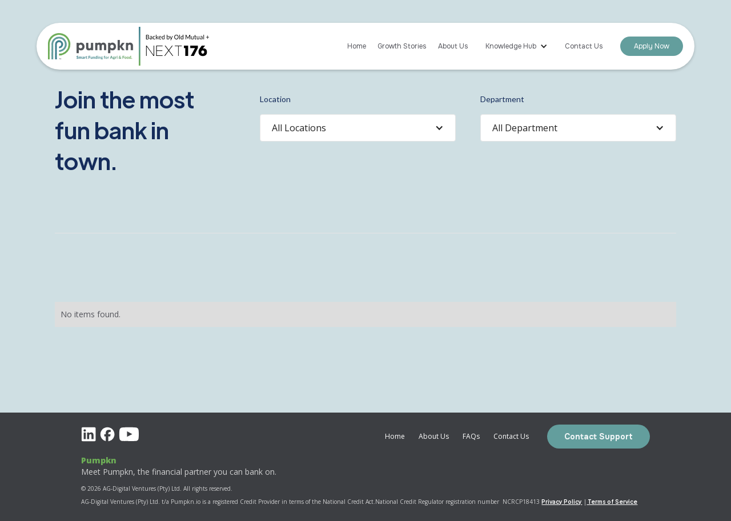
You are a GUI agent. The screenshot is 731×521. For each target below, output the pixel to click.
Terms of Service (612, 501)
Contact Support (598, 436)
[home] (93, 46)
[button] (516, 46)
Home (356, 46)
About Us (453, 46)
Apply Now (651, 46)
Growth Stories (402, 46)
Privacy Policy (561, 501)
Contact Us (584, 46)
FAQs (471, 436)
